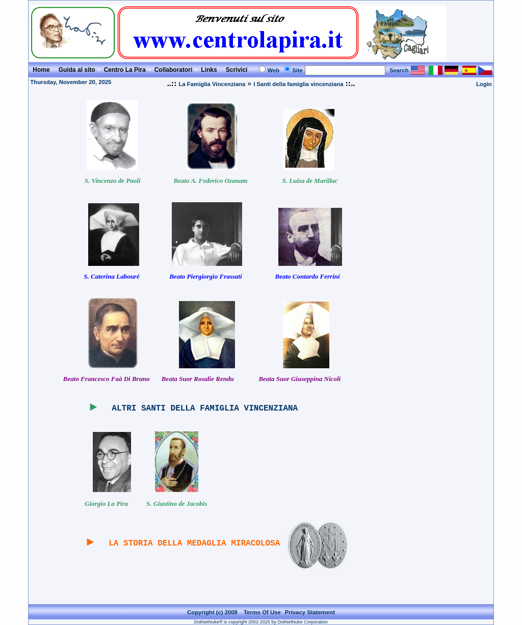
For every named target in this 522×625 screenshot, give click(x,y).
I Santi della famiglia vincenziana (298, 84)
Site (297, 70)
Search (399, 70)
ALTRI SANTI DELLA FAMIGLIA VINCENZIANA (205, 408)
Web (273, 70)
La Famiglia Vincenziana (211, 84)
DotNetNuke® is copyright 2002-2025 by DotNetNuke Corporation (261, 621)
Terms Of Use (262, 612)
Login (484, 84)
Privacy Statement (310, 612)
